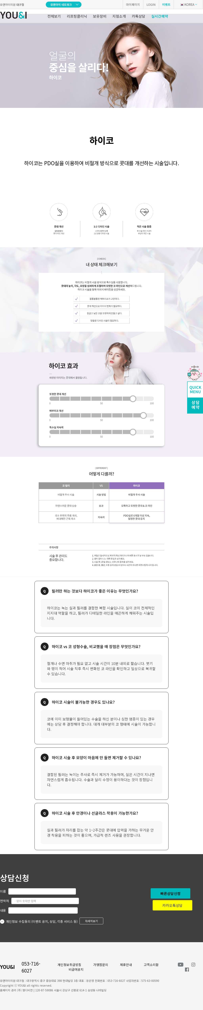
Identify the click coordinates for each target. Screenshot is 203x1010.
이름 (3, 891)
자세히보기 (91, 921)
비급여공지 (76, 969)
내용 (3, 910)
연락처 (4, 900)
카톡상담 (138, 16)
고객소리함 (151, 964)
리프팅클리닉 (77, 16)
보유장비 (99, 16)
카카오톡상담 (172, 905)
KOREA (187, 4)
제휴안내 (126, 964)
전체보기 (54, 16)
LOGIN (151, 4)
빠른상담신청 (170, 893)
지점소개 (119, 16)
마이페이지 (133, 4)
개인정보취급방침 (69, 964)
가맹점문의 (100, 964)
